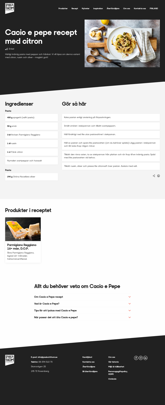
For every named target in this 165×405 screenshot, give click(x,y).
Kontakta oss (140, 8)
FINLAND (154, 8)
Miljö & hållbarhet (116, 366)
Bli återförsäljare (89, 371)
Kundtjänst (87, 357)
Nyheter (85, 8)
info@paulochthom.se (47, 357)
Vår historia (113, 362)
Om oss (126, 8)
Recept (75, 8)
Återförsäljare (113, 8)
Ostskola (112, 379)
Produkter (63, 8)
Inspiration (98, 8)
